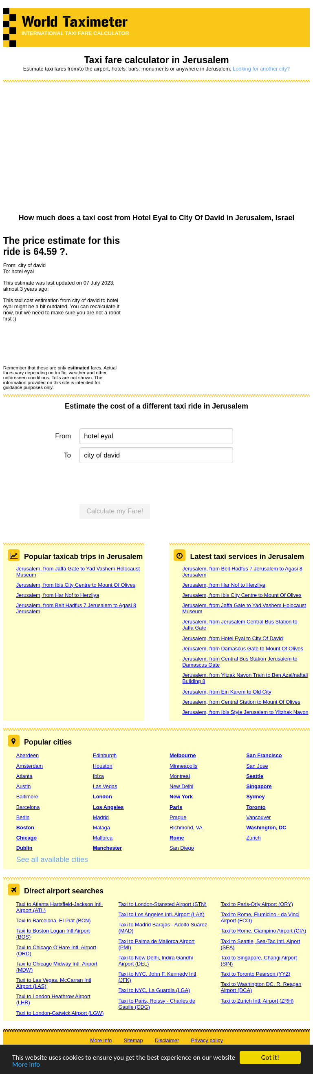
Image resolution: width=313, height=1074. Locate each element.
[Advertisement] (157, 148)
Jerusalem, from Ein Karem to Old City (226, 692)
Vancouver (258, 817)
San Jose (257, 766)
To (67, 455)
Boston (25, 827)
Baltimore (27, 796)
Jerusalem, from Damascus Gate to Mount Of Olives (242, 648)
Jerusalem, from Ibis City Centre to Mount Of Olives (75, 585)
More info (26, 1065)
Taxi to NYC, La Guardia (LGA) (154, 990)
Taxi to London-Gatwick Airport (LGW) (60, 1013)
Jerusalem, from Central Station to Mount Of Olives (241, 702)
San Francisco (264, 755)
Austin (23, 786)
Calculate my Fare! (114, 511)
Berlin (23, 817)
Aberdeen (27, 755)
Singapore (259, 786)
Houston (102, 766)
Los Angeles (108, 807)
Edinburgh (105, 755)
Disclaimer (167, 1040)
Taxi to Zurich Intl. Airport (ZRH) (256, 1001)
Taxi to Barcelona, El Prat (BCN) (53, 920)
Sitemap (133, 1040)
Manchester (107, 848)
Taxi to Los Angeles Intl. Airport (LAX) (162, 914)
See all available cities (52, 859)
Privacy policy (207, 1040)
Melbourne (183, 755)
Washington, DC (266, 827)
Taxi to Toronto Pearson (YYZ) (255, 974)
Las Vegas (105, 786)
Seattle (254, 776)
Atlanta (24, 776)
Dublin (24, 848)
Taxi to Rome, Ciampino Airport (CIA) (263, 931)
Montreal (180, 776)
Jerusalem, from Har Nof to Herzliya (57, 595)
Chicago (26, 838)
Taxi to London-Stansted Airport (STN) (163, 904)
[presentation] (65, 343)
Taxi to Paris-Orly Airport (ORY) (256, 904)
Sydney (255, 796)
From (63, 436)
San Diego (182, 848)
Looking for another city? (261, 69)
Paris (176, 807)
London (102, 796)
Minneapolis (183, 766)
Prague (178, 817)
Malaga (101, 827)
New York (181, 796)
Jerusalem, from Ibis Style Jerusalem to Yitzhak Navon (245, 712)
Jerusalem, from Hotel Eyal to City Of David (232, 638)
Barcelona (28, 807)
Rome (177, 838)
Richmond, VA (186, 827)
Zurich (253, 838)
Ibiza (98, 776)
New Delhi (181, 786)
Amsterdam (29, 766)
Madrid (101, 817)
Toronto (255, 807)
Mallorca (102, 838)
